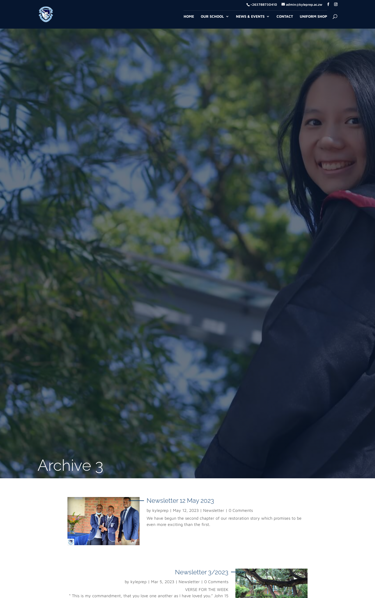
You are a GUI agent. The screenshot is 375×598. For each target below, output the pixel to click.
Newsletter (213, 510)
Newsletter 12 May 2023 (180, 500)
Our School (212, 16)
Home (189, 16)
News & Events (250, 16)
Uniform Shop (313, 16)
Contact (285, 16)
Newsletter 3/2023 (201, 572)
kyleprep (160, 510)
